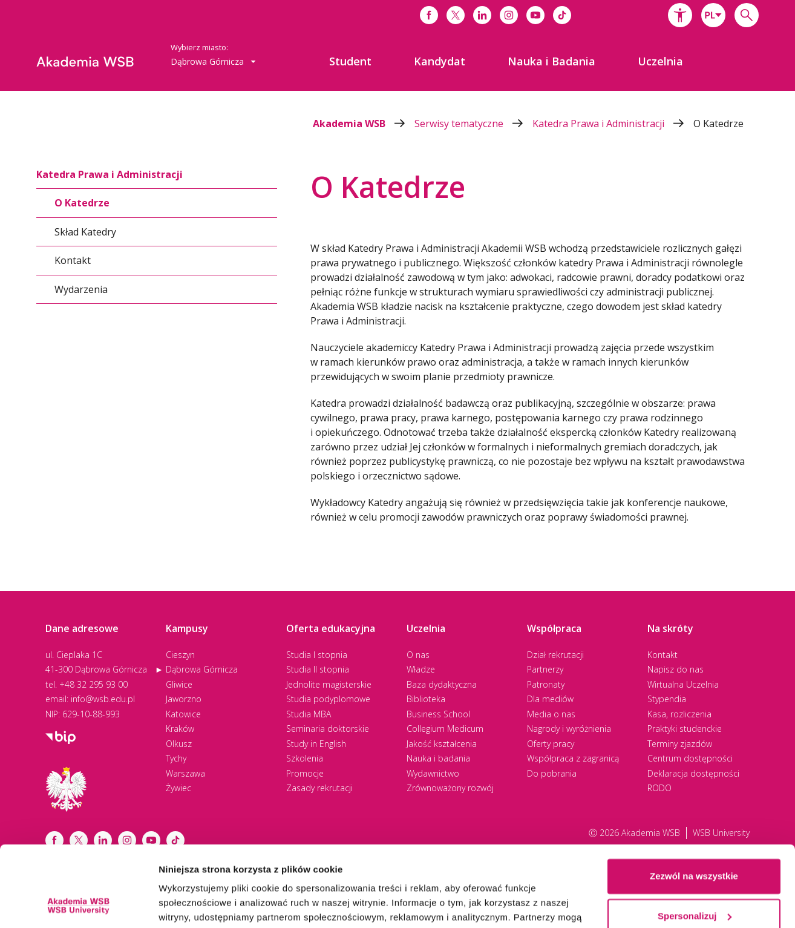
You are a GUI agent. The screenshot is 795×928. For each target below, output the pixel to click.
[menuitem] (350, 61)
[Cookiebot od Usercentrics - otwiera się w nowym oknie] (78, 904)
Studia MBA (308, 714)
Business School (438, 714)
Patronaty (545, 684)
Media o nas (551, 714)
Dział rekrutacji (555, 654)
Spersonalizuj (694, 840)
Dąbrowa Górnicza (202, 669)
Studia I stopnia (316, 654)
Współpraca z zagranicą (573, 758)
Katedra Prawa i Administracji (612, 123)
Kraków (180, 728)
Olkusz (179, 743)
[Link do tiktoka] (562, 15)
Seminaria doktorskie (327, 728)
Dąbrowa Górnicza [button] (213, 61)
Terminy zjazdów (679, 743)
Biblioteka (426, 699)
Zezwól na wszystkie (694, 800)
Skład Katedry (85, 231)
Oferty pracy (550, 743)
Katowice (183, 714)
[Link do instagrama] (509, 15)
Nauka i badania (438, 758)
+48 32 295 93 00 (93, 684)
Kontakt (72, 260)
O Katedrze (718, 123)
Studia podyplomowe (328, 699)
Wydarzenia (81, 288)
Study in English (316, 743)
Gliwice (179, 684)
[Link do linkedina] (482, 15)
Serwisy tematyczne (473, 123)
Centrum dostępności (690, 758)
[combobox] (713, 15)
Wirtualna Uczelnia (683, 684)
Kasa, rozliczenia (679, 714)
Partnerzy (545, 669)
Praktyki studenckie (684, 728)
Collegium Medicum (445, 728)
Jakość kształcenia (442, 743)
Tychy (176, 758)
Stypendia (666, 699)
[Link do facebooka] (429, 15)
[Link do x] (456, 15)
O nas (418, 654)
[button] (680, 15)
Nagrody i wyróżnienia (569, 728)
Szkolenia (304, 758)
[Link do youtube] (535, 15)
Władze (421, 669)
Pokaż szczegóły (195, 904)
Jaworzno (183, 699)
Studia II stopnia (317, 669)
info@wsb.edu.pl (103, 699)
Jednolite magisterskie (328, 684)
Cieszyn (180, 654)
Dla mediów (550, 699)
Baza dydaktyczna (442, 684)
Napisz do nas (675, 669)
